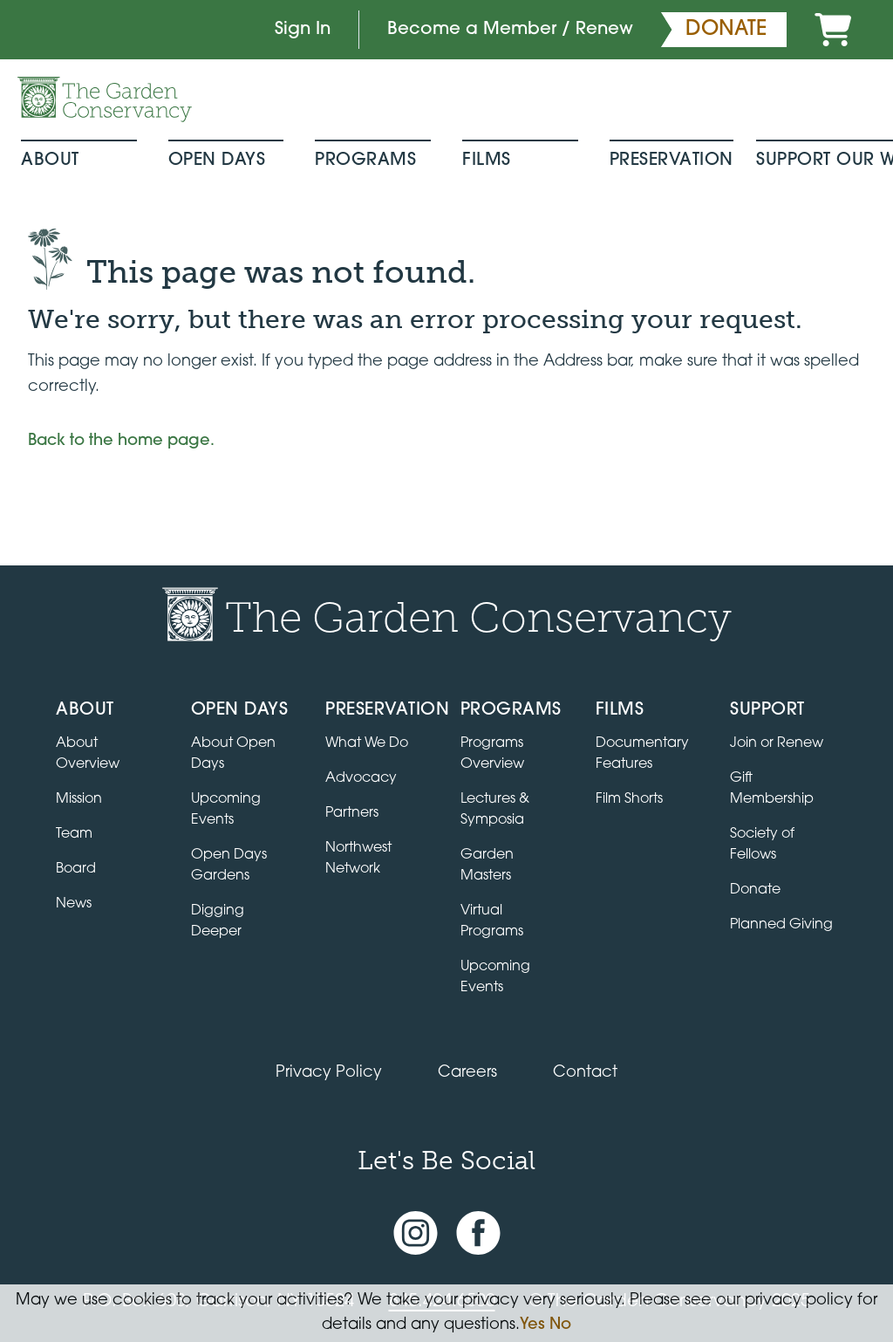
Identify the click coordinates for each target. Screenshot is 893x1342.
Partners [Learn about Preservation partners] (351, 813)
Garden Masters (487, 865)
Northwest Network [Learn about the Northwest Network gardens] (358, 858)
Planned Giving (781, 925)
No (560, 1325)
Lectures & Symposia (494, 809)
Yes (532, 1325)
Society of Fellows (762, 844)
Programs (365, 160)
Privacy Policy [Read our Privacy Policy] (329, 1073)
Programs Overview (492, 753)
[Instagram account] (415, 1233)
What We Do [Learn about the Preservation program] (366, 743)
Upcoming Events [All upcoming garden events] (226, 809)
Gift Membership (772, 788)
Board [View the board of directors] (76, 869)
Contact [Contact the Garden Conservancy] (585, 1073)
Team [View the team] (74, 834)
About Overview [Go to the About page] (87, 753)
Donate (755, 890)
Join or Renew (776, 743)
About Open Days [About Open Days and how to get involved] (233, 753)
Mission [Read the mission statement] (79, 799)
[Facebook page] (478, 1233)
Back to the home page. (121, 441)
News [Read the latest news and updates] (74, 904)
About (50, 160)
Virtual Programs (491, 921)
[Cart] (833, 29)
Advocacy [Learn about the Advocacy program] (361, 778)
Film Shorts (629, 799)
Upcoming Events (495, 977)
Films (486, 160)
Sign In (303, 29)
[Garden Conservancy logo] (104, 99)
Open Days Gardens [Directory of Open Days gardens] (229, 865)
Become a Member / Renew (510, 29)
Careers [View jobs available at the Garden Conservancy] (467, 1073)
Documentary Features (642, 753)
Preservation (671, 160)
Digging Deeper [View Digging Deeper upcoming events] (217, 921)
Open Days (217, 160)
